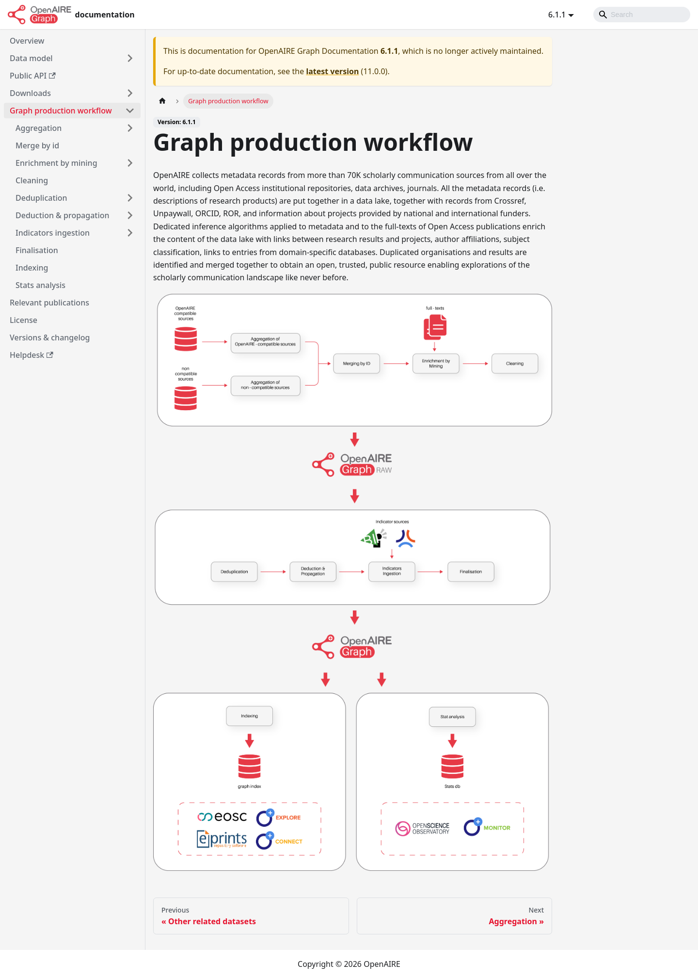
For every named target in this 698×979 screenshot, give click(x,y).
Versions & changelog (50, 337)
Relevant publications (49, 302)
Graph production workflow (61, 110)
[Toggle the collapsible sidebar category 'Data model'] (130, 58)
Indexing (32, 267)
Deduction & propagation (63, 215)
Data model (31, 58)
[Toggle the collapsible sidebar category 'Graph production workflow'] (130, 110)
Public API (33, 75)
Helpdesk (31, 355)
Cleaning (32, 180)
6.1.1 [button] (557, 14)
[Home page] (162, 101)
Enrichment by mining (56, 163)
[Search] (641, 14)
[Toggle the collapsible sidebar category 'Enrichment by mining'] (130, 163)
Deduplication (41, 198)
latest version (332, 71)
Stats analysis (40, 285)
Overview (27, 40)
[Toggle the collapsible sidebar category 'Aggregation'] (130, 128)
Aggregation (39, 128)
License (23, 320)
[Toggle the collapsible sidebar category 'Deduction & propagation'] (130, 215)
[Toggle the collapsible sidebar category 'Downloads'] (130, 93)
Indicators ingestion (53, 232)
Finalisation (37, 250)
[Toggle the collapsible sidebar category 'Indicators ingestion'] (130, 233)
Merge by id (37, 145)
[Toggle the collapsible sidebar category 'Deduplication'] (130, 198)
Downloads (30, 93)
